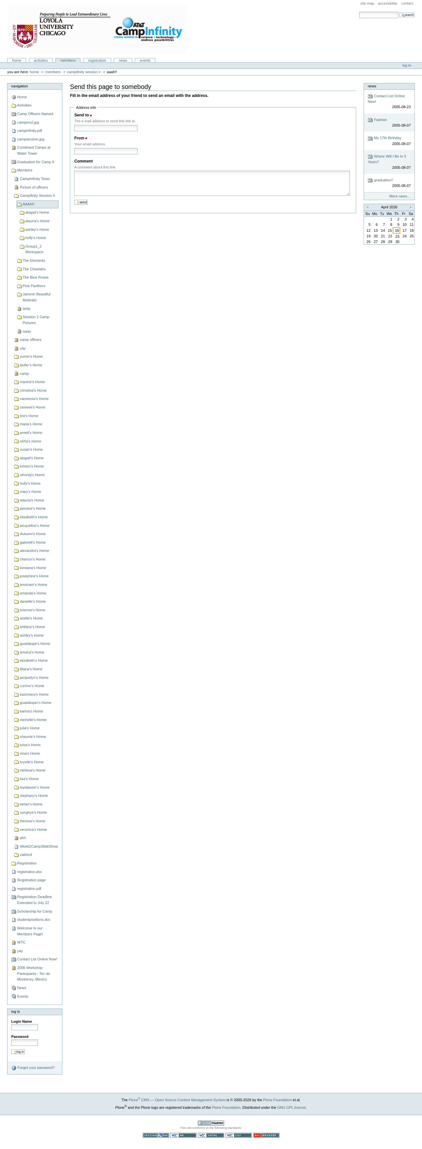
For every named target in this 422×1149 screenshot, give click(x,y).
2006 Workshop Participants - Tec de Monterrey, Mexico (33, 973)
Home (16, 60)
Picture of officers (34, 187)
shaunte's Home (33, 737)
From (79, 138)
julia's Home (30, 728)
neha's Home (30, 441)
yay (22, 348)
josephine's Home (34, 576)
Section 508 (156, 1135)
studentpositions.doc (33, 920)
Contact (407, 3)
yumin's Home (31, 356)
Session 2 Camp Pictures (36, 320)
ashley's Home (37, 229)
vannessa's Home (34, 399)
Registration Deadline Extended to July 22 (34, 900)
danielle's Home (32, 601)
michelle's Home (33, 720)
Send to (81, 115)
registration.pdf (29, 889)
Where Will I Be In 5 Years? (389, 162)
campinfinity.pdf (29, 131)
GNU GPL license (291, 1107)
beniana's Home (33, 568)
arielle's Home (31, 618)
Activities (41, 60)
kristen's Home (32, 466)
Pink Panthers (34, 286)
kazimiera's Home (34, 694)
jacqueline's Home (34, 526)
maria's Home (31, 424)
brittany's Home (32, 627)
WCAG (183, 1135)
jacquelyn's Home (34, 678)
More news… (400, 196)
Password (19, 1037)
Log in (407, 65)
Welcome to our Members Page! (30, 931)
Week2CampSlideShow (39, 846)
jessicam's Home (33, 585)
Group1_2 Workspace (34, 249)
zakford (26, 855)
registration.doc (29, 872)
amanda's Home (33, 593)
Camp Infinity (98, 29)
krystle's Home (32, 762)
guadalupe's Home (35, 644)
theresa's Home (32, 821)
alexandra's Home (34, 551)
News (123, 60)
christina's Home (33, 390)
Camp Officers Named (35, 114)
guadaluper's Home (35, 703)
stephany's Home (34, 796)
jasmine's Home (32, 508)
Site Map (367, 3)
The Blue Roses (36, 277)
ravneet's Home (32, 407)
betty (27, 309)
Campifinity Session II (84, 72)
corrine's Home (32, 686)
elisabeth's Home (33, 517)
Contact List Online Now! (37, 959)
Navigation (19, 86)
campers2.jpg (28, 122)
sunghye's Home (33, 812)
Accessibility (387, 3)
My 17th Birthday (389, 141)
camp (24, 374)
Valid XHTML (211, 1135)
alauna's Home (37, 221)
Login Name (21, 1021)
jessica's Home (32, 652)
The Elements (34, 260)
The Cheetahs (34, 269)
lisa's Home (29, 779)
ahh (23, 838)
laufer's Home (31, 365)
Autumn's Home (32, 534)
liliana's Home (31, 669)
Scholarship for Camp (34, 911)
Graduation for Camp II (35, 162)
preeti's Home (31, 433)
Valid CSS (239, 1135)
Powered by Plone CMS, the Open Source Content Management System (211, 1123)
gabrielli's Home (32, 542)
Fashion (389, 122)
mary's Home (30, 492)
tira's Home (29, 416)
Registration (97, 60)
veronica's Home (33, 830)
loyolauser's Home (34, 787)
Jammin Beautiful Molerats (37, 297)
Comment (83, 161)
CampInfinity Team (35, 179)
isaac (27, 331)
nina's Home (30, 753)
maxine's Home (32, 382)
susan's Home (31, 449)
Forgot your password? (33, 1068)
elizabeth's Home (33, 660)
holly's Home (35, 238)
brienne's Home (32, 610)
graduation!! (389, 183)
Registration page (31, 880)
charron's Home (32, 559)
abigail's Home (37, 212)
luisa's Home (30, 745)
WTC (21, 942)
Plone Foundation (277, 1100)
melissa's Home (32, 770)
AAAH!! (29, 204)
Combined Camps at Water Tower (33, 150)
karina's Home (31, 711)
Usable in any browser (266, 1135)
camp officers (30, 340)
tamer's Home (31, 804)
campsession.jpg (30, 139)
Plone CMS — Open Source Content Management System (177, 1100)
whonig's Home (32, 475)
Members (67, 60)
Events (145, 60)
